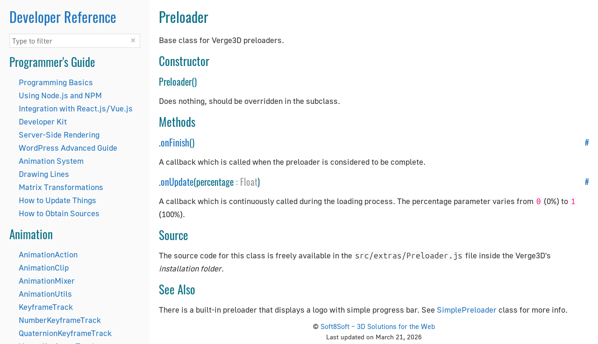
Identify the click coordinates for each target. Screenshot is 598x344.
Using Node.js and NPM (60, 95)
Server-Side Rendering (59, 134)
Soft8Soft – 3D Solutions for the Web (377, 326)
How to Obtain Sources (59, 213)
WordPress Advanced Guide (68, 148)
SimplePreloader (467, 310)
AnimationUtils (45, 294)
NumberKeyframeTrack (60, 320)
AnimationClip (44, 267)
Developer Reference (62, 16)
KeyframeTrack (46, 307)
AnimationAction (48, 254)
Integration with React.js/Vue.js (76, 108)
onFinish (175, 142)
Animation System (51, 161)
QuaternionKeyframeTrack (65, 333)
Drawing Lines (44, 174)
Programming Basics (56, 82)
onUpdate (177, 182)
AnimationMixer (47, 280)
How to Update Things (57, 200)
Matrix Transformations (61, 187)
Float (248, 182)
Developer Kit (43, 121)
